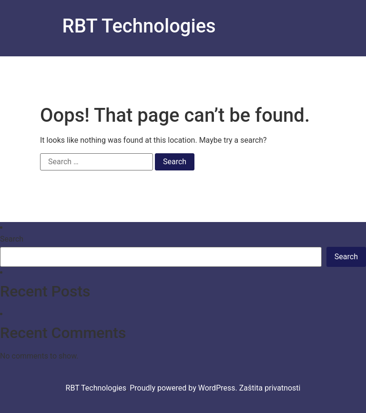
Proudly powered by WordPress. (184, 387)
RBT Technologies (139, 26)
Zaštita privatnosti (270, 387)
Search (11, 239)
